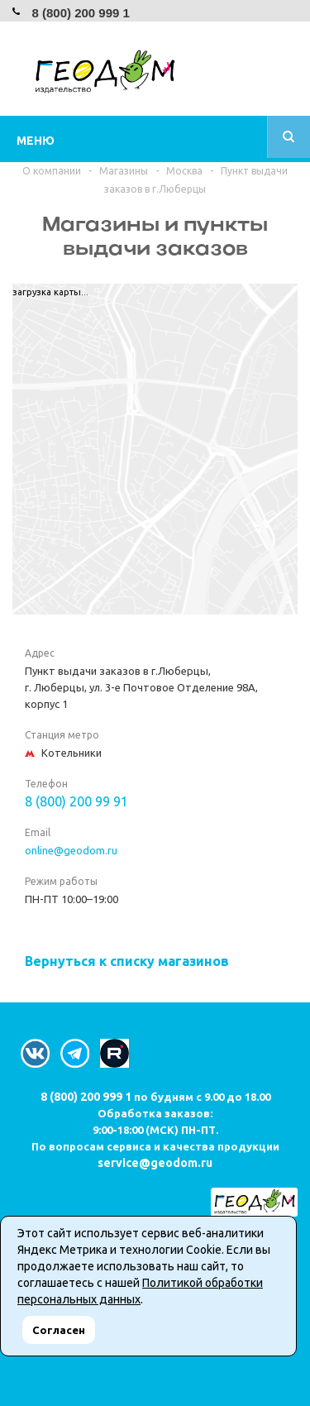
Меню (36, 140)
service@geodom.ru (155, 1162)
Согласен (58, 1330)
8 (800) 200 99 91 (76, 801)
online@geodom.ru (71, 850)
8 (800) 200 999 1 (80, 13)
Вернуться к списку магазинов (127, 961)
